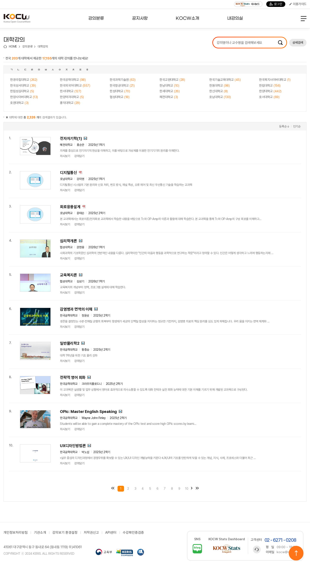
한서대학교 (70, 91)
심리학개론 (68, 241)
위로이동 (296, 553)
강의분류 (27, 46)
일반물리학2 (69, 343)
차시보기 (65, 156)
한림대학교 (270, 86)
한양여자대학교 (72, 97)
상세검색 (297, 43)
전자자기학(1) (71, 138)
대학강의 (43, 46)
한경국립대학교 (23, 80)
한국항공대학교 (122, 86)
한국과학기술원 (122, 80)
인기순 (297, 126)
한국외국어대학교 (75, 86)
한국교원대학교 (172, 80)
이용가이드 (298, 4)
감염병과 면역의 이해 (76, 309)
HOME (13, 46)
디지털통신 (68, 172)
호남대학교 (220, 97)
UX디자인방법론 (73, 445)
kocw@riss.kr (287, 552)
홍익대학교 (70, 103)
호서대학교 (269, 97)
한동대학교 (219, 86)
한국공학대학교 (73, 80)
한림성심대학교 (22, 91)
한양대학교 (270, 91)
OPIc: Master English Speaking (88, 411)
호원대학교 (19, 103)
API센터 (110, 532)
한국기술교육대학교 (225, 80)
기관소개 (40, 532)
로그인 (276, 4)
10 (186, 489)
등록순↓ (284, 126)
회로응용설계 (70, 206)
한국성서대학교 (23, 86)
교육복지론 (68, 275)
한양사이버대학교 (24, 97)
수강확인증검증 (133, 532)
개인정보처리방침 (15, 532)
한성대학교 (120, 91)
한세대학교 (169, 91)
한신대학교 (218, 91)
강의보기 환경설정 (65, 532)
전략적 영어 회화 (73, 377)
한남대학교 (169, 86)
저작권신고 (91, 532)
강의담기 (79, 156)
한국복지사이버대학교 (274, 80)
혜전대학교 (169, 97)
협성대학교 (119, 97)
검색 (280, 42)
